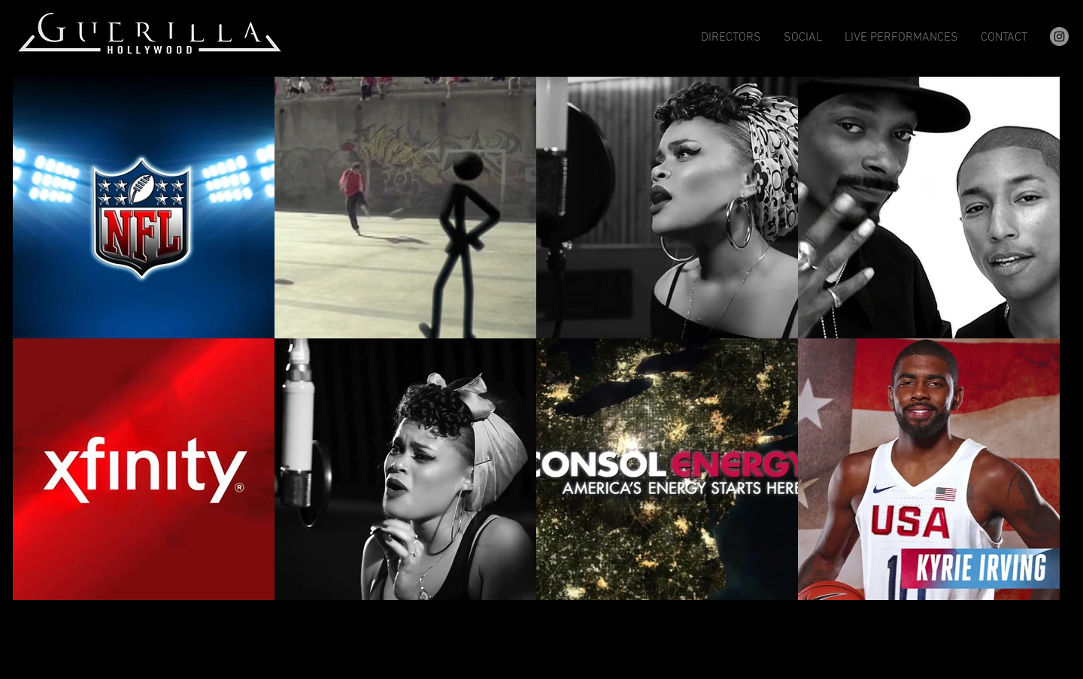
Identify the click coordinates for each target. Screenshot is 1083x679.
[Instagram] (1059, 36)
